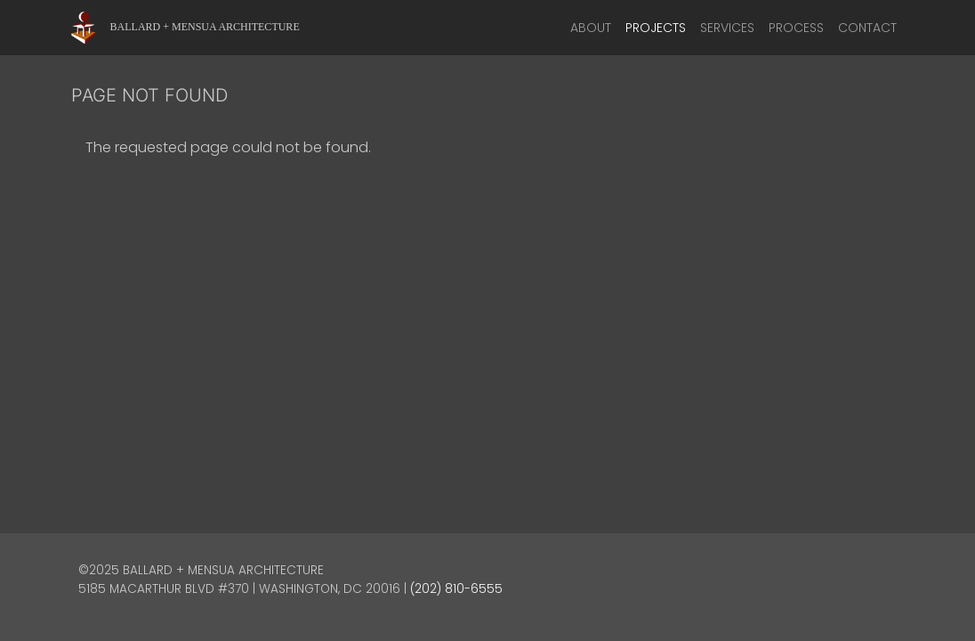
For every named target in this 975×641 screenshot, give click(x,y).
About (590, 28)
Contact (867, 28)
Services (727, 28)
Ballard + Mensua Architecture (205, 26)
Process (796, 28)
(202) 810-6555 (456, 588)
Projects (655, 28)
